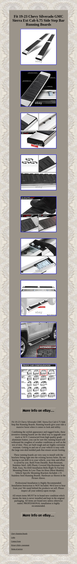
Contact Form (16, 541)
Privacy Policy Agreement (20, 545)
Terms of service (17, 549)
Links (13, 537)
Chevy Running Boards (19, 534)
